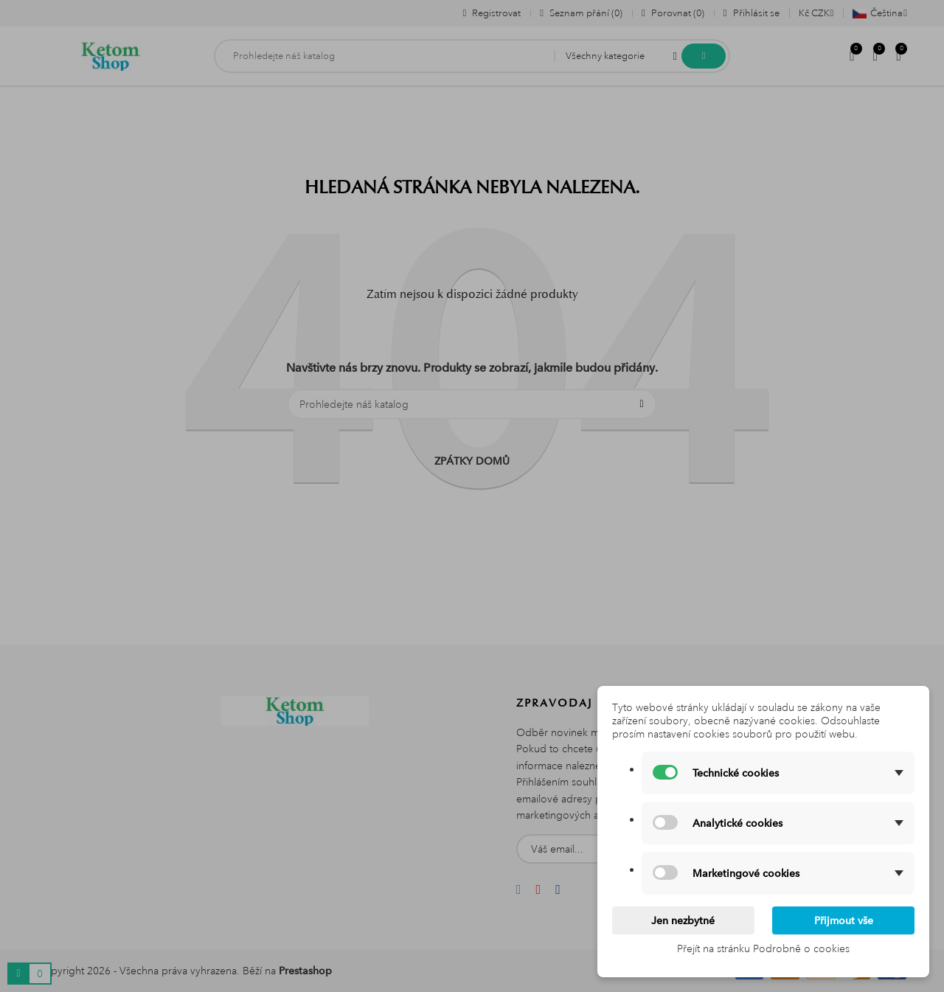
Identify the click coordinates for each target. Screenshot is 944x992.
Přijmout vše (843, 920)
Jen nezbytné (683, 920)
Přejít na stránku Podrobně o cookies (763, 948)
